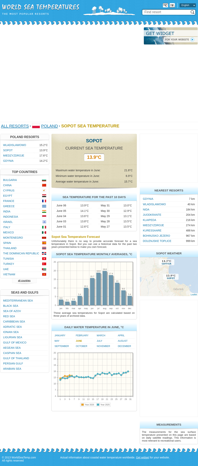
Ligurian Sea (12, 337)
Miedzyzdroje (153, 225)
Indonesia (10, 216)
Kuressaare (152, 230)
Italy (6, 227)
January (60, 335)
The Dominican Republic (21, 253)
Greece (9, 206)
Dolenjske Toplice (157, 241)
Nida (146, 209)
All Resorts (15, 126)
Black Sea (10, 305)
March (101, 335)
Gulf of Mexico (14, 342)
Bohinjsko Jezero (156, 235)
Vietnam (9, 274)
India (6, 211)
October (81, 346)
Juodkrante (152, 214)
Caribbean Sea (14, 321)
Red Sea (9, 316)
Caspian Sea (12, 353)
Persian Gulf (13, 363)
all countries (24, 280)
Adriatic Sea (12, 326)
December (124, 346)
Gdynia (148, 198)
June (79, 341)
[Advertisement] (45, 72)
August (123, 341)
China (7, 185)
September (62, 346)
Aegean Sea (12, 347)
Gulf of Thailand (16, 358)
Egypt (7, 195)
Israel (8, 221)
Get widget (142, 457)
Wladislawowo (154, 204)
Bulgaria (10, 180)
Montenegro (13, 237)
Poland (49, 126)
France (8, 201)
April (121, 335)
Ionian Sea (11, 332)
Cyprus (8, 190)
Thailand (9, 248)
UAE (6, 269)
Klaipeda (149, 220)
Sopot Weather (169, 253)
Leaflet (194, 294)
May (57, 341)
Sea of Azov (12, 311)
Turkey (8, 263)
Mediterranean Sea (18, 300)
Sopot (8, 150)
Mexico (8, 232)
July (99, 341)
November (103, 346)
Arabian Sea (12, 368)
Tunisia (8, 258)
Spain (7, 242)
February (82, 335)
